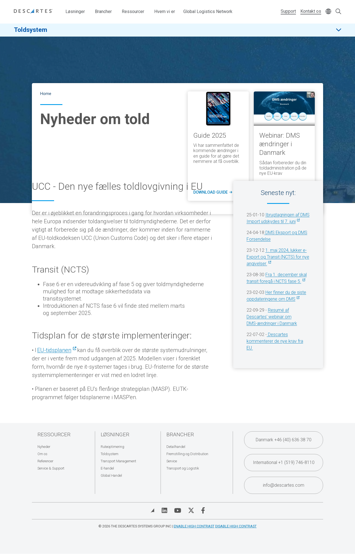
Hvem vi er (164, 11)
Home (45, 93)
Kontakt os (310, 11)
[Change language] (328, 12)
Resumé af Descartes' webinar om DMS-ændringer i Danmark (272, 316)
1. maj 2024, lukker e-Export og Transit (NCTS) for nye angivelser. (278, 257)
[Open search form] (338, 12)
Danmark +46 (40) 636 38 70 (283, 439)
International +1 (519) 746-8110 (284, 462)
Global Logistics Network (207, 11)
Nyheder (43, 447)
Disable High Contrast (236, 526)
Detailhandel (175, 447)
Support (288, 11)
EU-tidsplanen (54, 350)
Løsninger (75, 11)
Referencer (45, 461)
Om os (42, 454)
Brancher (103, 11)
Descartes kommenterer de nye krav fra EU (275, 341)
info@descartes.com (283, 485)
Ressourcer (133, 11)
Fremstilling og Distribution (187, 454)
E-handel (107, 468)
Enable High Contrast (194, 526)
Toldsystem (30, 30)
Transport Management (118, 461)
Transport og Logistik (182, 468)
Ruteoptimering (112, 447)
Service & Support (50, 468)
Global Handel (111, 475)
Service (171, 461)
